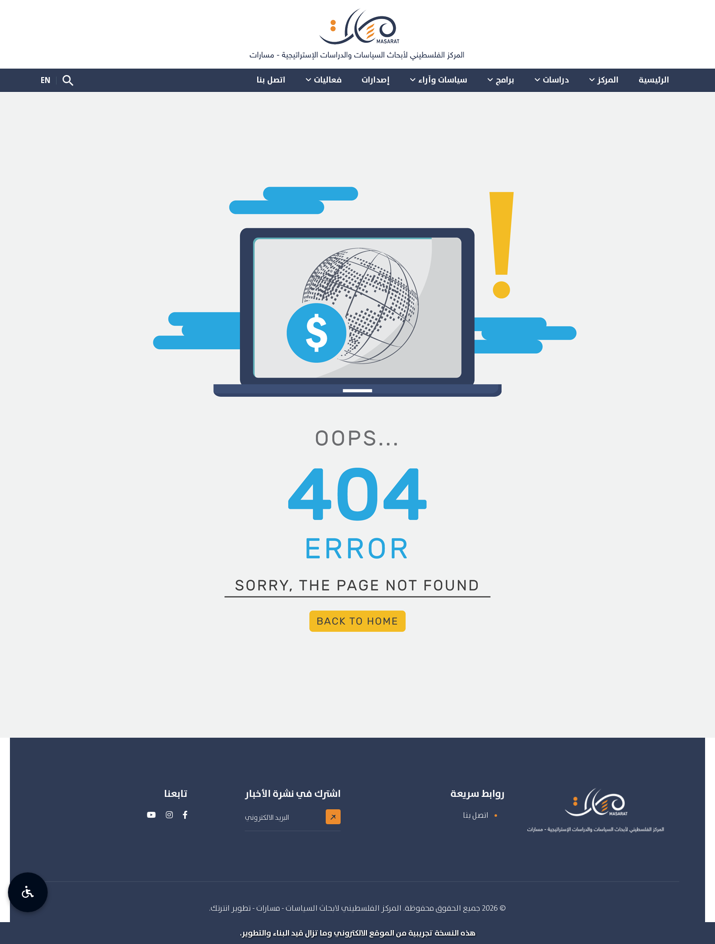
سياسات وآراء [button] (442, 79)
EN (45, 80)
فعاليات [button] (328, 79)
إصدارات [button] (375, 79)
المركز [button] (608, 79)
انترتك (220, 908)
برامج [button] (505, 79)
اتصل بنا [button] (271, 79)
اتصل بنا (476, 815)
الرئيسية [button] (654, 79)
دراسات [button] (556, 79)
